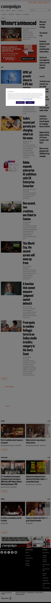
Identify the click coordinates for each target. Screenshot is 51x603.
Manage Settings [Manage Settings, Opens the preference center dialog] (20, 102)
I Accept (30, 102)
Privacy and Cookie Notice (27, 98)
